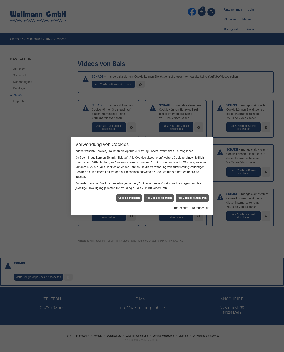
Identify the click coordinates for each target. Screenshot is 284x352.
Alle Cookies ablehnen (159, 191)
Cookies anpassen (129, 191)
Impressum (180, 202)
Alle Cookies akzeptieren (192, 191)
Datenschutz (200, 202)
